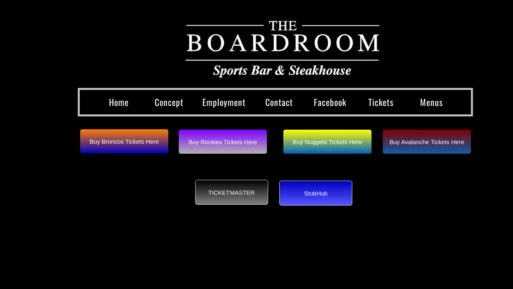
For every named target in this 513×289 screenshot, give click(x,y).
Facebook (330, 102)
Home (119, 102)
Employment (224, 102)
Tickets (381, 102)
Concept (169, 102)
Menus (431, 102)
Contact (279, 102)
